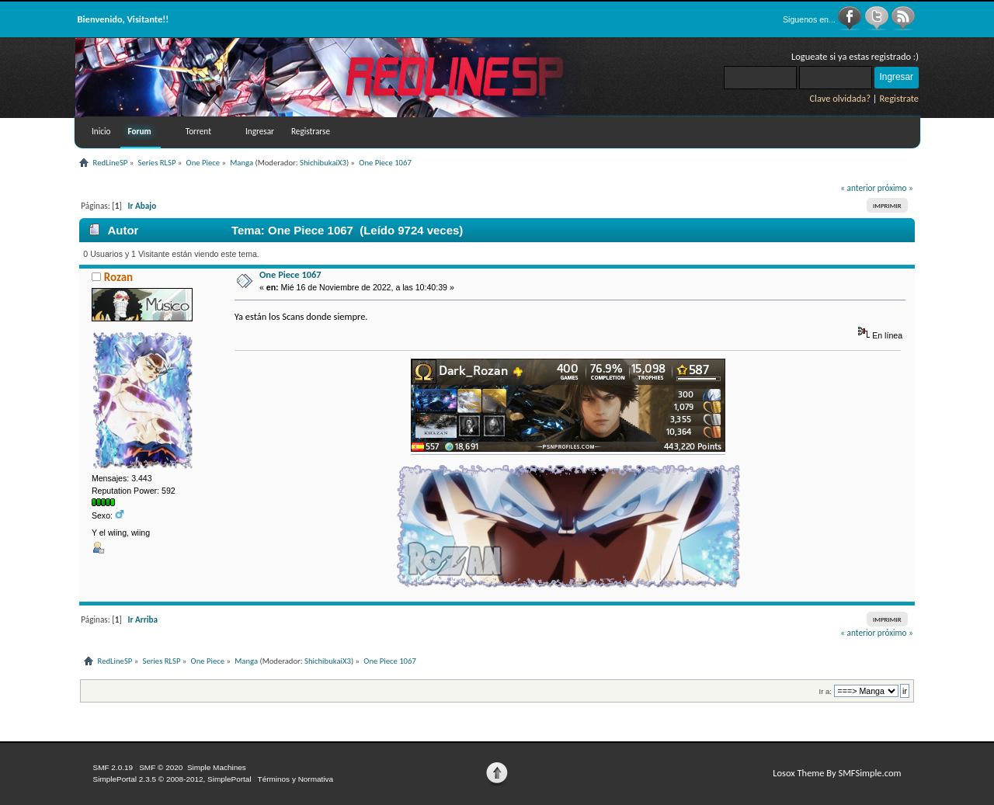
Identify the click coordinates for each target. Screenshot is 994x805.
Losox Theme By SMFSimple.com (837, 773)
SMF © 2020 (160, 767)
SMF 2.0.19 (113, 767)
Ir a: (825, 691)
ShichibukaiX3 (323, 163)
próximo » (895, 187)
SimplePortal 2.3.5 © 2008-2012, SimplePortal (172, 779)
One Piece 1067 (290, 274)
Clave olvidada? (840, 98)
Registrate (899, 98)
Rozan (118, 277)
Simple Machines (216, 767)
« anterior (857, 187)
